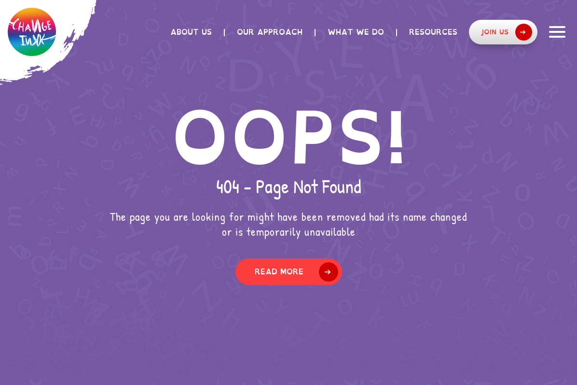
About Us (191, 32)
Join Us (506, 32)
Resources (433, 32)
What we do (356, 32)
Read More (279, 271)
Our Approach (269, 32)
